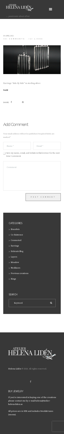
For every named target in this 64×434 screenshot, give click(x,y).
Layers (14, 257)
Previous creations (19, 273)
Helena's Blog (17, 251)
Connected (16, 240)
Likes (36, 39)
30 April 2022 (8, 36)
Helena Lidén (14, 369)
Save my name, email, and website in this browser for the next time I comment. (33, 154)
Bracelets (15, 229)
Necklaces (15, 268)
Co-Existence (17, 235)
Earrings (15, 246)
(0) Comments (14, 39)
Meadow (15, 262)
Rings (13, 279)
